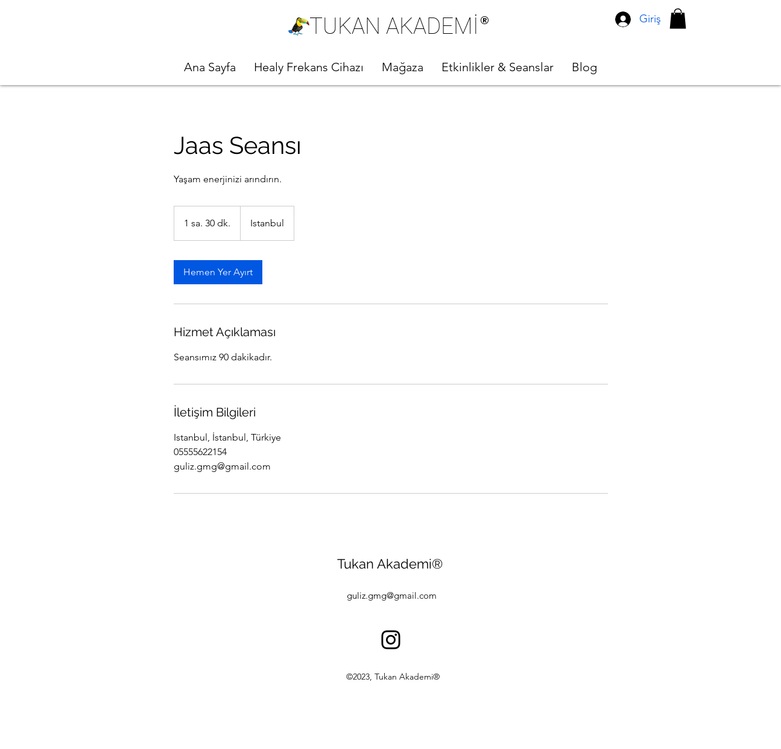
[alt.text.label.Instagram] (390, 639)
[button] (677, 18)
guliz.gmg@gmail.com (392, 595)
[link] (218, 272)
